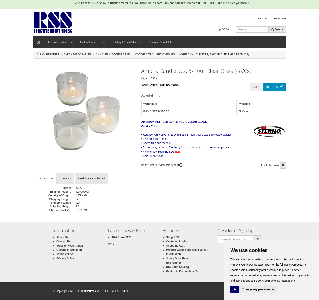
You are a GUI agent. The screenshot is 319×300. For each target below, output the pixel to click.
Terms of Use (64, 254)
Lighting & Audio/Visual (126, 42)
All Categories (48, 54)
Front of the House (60, 42)
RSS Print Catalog (177, 267)
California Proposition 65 (182, 271)
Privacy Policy (65, 258)
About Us (62, 237)
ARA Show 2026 (121, 237)
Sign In (280, 18)
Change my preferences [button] (258, 289)
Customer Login (176, 241)
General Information (69, 249)
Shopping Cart (175, 245)
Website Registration (69, 245)
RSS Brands (173, 262)
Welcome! (261, 18)
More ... (112, 243)
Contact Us (63, 241)
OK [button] (235, 289)
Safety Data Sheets (178, 258)
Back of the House (92, 42)
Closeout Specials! (161, 42)
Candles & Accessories (113, 54)
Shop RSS (172, 237)
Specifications (45, 178)
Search (277, 29)
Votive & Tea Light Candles (155, 54)
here (178, 151)
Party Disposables (77, 54)
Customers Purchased (91, 178)
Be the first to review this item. (159, 165)
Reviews (66, 178)
